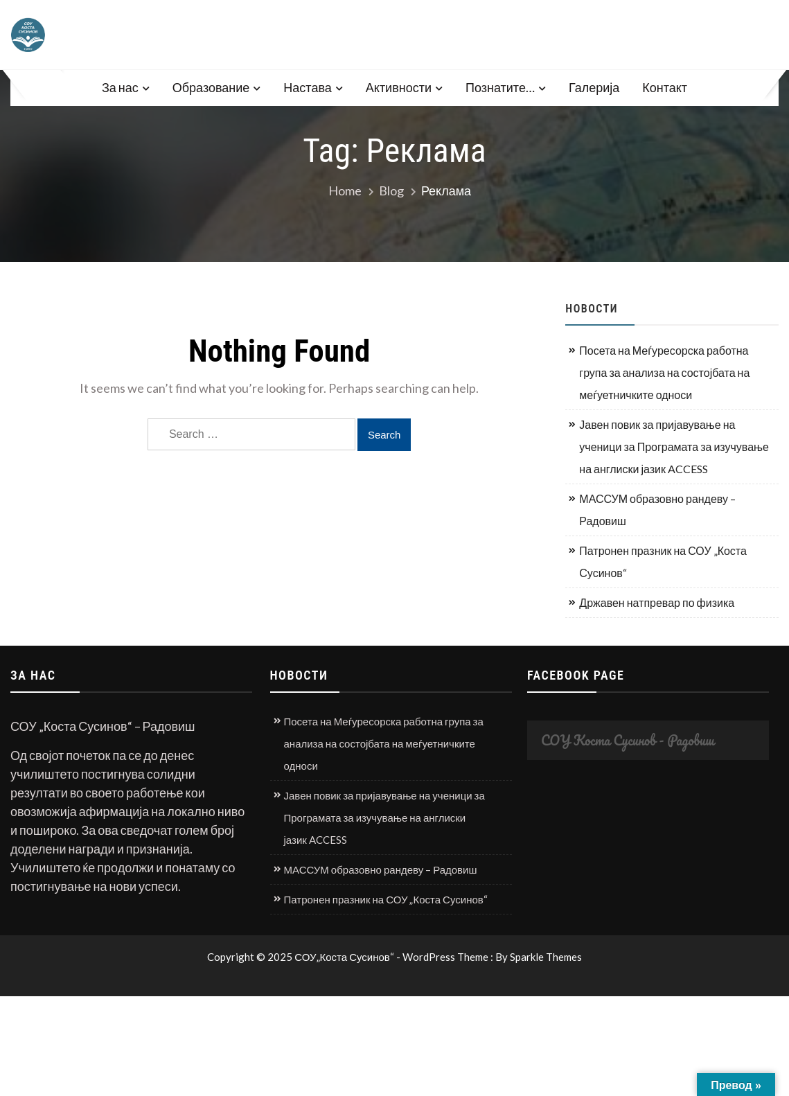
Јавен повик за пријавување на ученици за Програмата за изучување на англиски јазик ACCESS (674, 446)
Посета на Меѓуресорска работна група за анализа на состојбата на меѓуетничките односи (664, 372)
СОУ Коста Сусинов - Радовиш (627, 740)
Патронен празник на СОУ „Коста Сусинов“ (663, 561)
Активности (399, 87)
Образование (211, 87)
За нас (120, 87)
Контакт (664, 87)
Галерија (594, 87)
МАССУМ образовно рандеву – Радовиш (657, 509)
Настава (307, 87)
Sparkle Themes (546, 957)
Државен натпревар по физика (656, 602)
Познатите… (500, 87)
